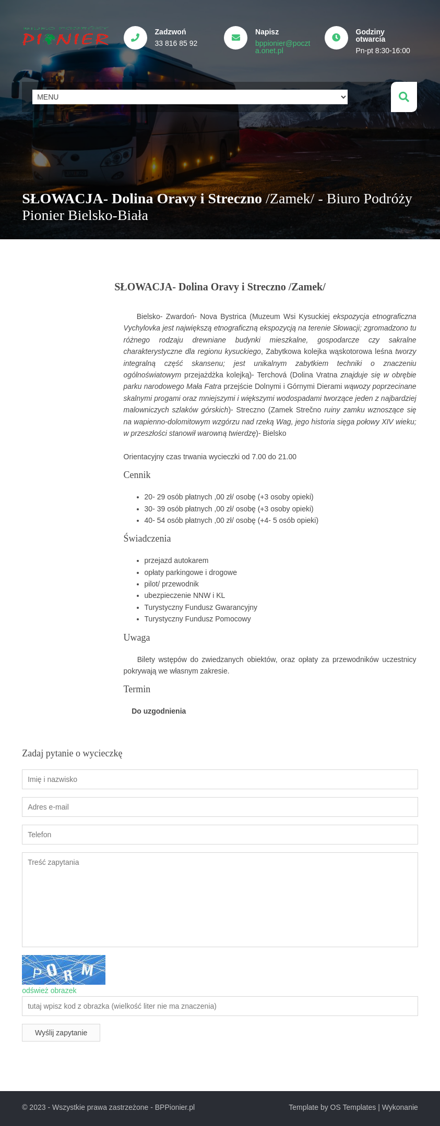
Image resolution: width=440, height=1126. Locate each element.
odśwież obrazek (49, 987)
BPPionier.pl (175, 1104)
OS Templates (353, 1104)
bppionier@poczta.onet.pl (285, 47)
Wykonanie (400, 1104)
